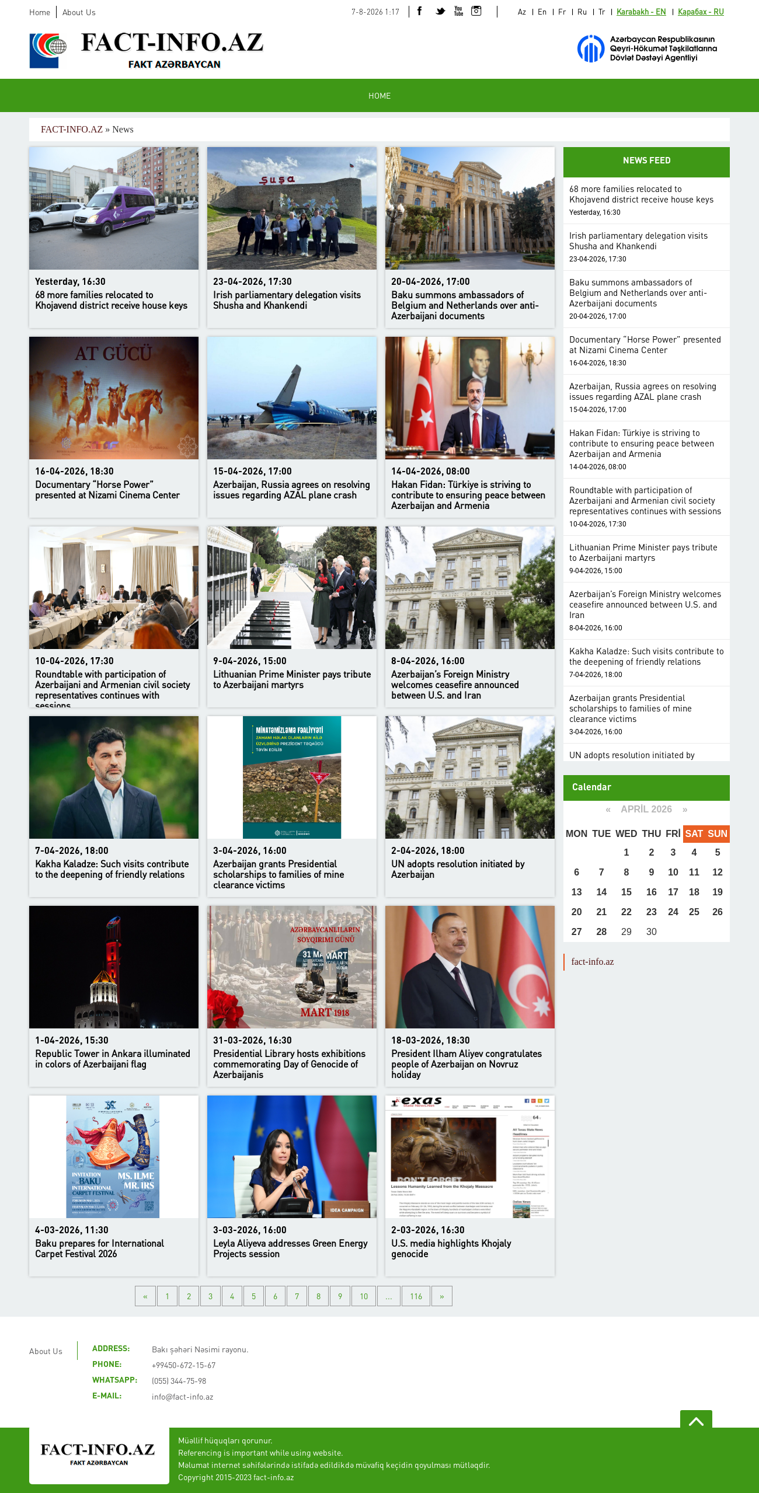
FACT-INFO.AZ (72, 129)
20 (577, 912)
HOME (379, 95)
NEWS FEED (647, 161)
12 (717, 872)
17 (673, 892)
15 (626, 892)
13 (577, 892)
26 (717, 912)
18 (694, 892)
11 (694, 872)
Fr (562, 11)
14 (601, 892)
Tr (601, 11)
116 (416, 1295)
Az (522, 11)
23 (651, 912)
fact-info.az (592, 962)
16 (651, 892)
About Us (79, 11)
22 (626, 912)
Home (39, 11)
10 (364, 1295)
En (542, 11)
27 (577, 932)
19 (717, 892)
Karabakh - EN (641, 11)
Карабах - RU (701, 11)
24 (673, 912)
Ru (582, 11)
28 (601, 932)
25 (694, 912)
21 (601, 912)
